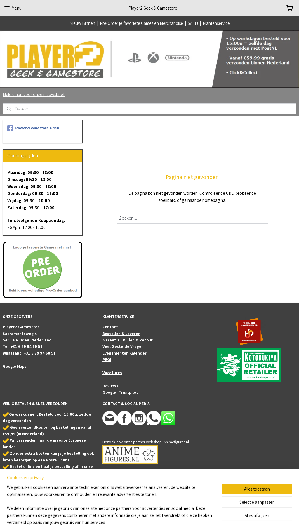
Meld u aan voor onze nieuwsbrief (34, 94)
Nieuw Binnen (82, 23)
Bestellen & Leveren (121, 333)
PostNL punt (57, 460)
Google (109, 392)
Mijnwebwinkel (208, 517)
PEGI (106, 359)
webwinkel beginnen (166, 517)
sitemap (140, 517)
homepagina (213, 200)
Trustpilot (128, 392)
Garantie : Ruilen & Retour (127, 340)
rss (149, 517)
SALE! (193, 23)
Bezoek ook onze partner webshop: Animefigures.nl (145, 441)
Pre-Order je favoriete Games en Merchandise (141, 23)
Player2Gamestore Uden (33, 128)
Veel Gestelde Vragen (123, 346)
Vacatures (112, 372)
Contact (110, 326)
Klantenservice (216, 23)
